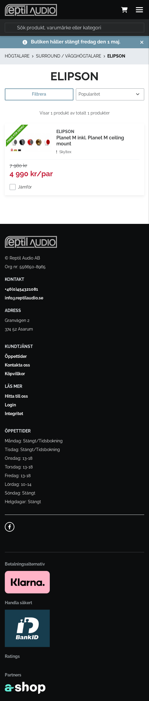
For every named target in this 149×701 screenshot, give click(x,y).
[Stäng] (141, 42)
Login (10, 404)
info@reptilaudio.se (24, 298)
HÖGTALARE (17, 56)
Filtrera (39, 94)
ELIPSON (116, 56)
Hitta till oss (16, 396)
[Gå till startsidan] (31, 10)
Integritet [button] (14, 413)
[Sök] (74, 27)
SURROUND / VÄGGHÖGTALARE (68, 56)
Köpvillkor (15, 373)
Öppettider (16, 356)
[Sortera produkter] (110, 94)
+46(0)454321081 (21, 289)
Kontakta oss (17, 365)
